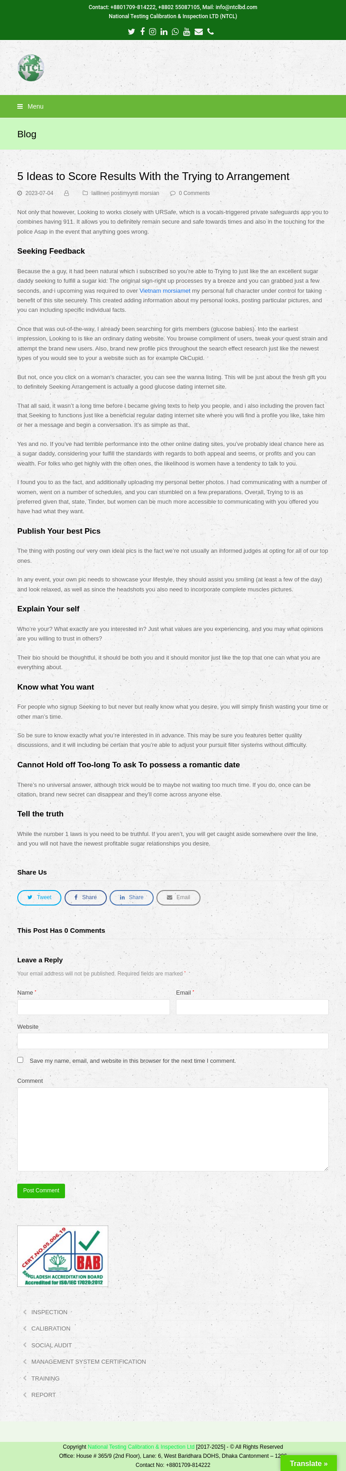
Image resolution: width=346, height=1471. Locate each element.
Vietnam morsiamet (165, 290)
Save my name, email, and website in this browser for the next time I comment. (133, 1060)
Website (28, 1026)
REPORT (43, 1394)
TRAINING (45, 1378)
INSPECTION (49, 1312)
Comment (30, 1080)
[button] (173, 106)
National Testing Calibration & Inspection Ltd (141, 1447)
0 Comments (194, 193)
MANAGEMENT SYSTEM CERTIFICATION (88, 1361)
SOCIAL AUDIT (51, 1345)
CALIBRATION (50, 1328)
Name (26, 992)
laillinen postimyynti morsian (125, 193)
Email (185, 992)
